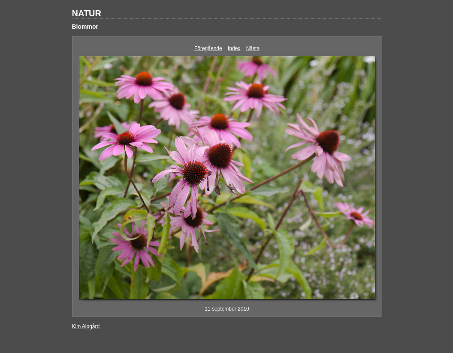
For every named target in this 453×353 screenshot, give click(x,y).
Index (234, 48)
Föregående (208, 48)
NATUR (87, 13)
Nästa (253, 48)
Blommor (85, 26)
